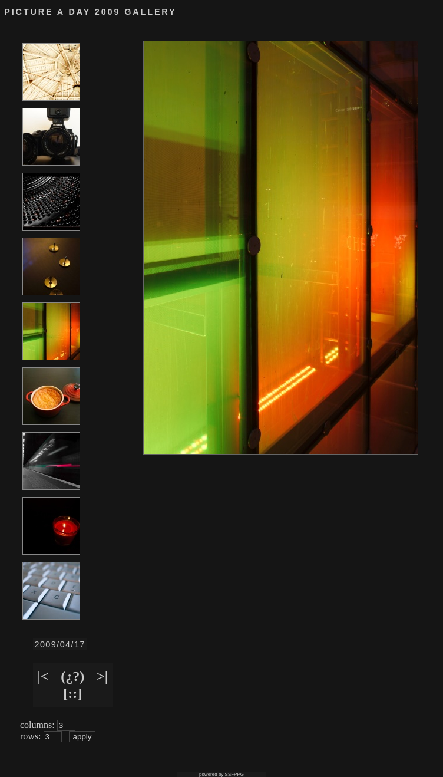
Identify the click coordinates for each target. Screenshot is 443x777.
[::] (72, 693)
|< (43, 676)
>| (102, 676)
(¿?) (72, 676)
